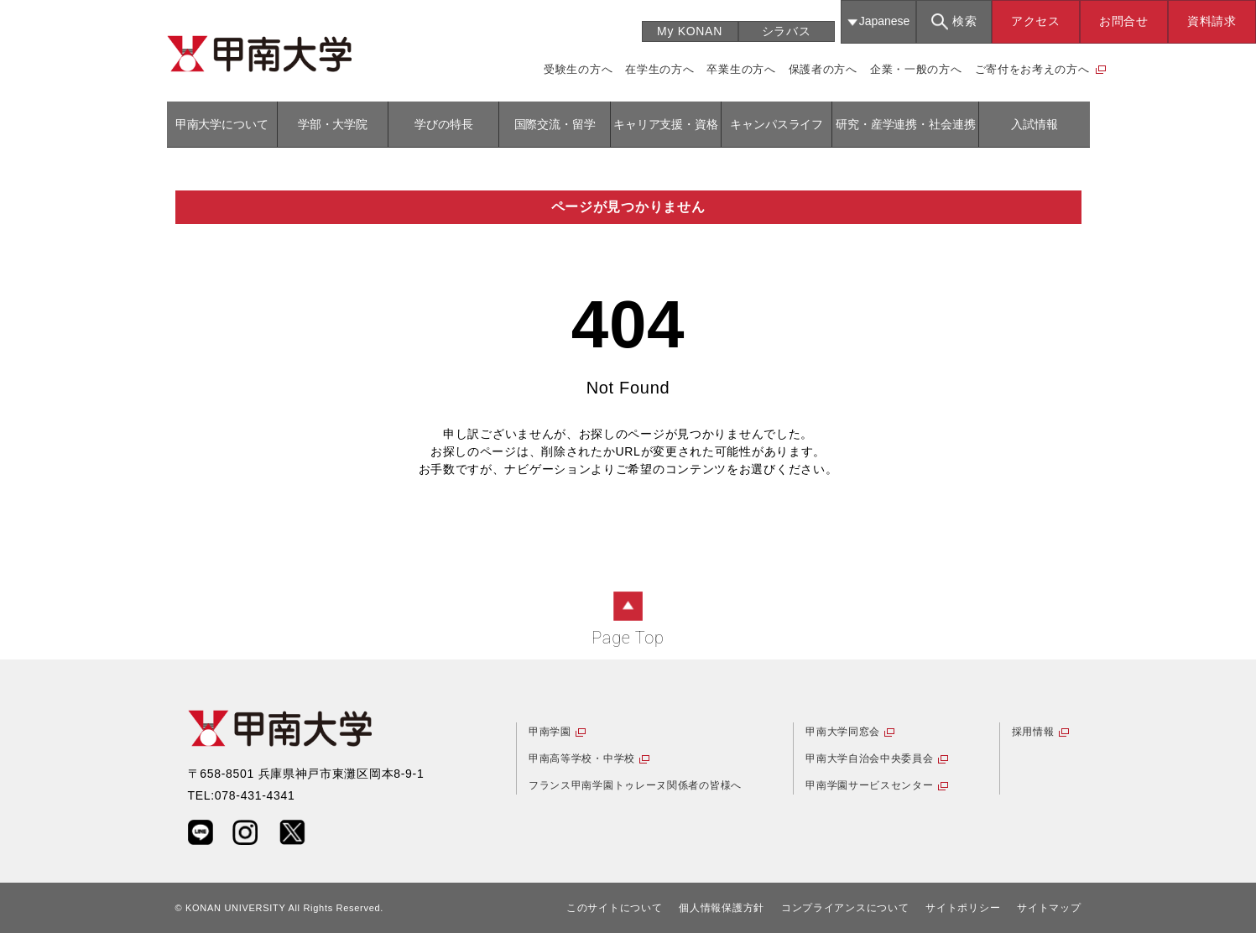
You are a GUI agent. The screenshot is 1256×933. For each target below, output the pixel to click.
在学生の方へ (659, 69)
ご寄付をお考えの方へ (1032, 69)
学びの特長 (443, 124)
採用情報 (1033, 732)
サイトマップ (1049, 908)
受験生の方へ (578, 69)
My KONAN (689, 31)
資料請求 (1212, 21)
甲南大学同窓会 (842, 732)
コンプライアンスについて (845, 908)
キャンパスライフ (776, 124)
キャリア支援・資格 (665, 124)
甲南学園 (550, 732)
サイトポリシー (962, 908)
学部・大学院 (332, 124)
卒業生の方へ (740, 69)
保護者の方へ (823, 69)
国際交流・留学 (555, 124)
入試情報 (1034, 124)
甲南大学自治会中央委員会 (869, 758)
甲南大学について (221, 124)
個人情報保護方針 (721, 908)
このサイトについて (614, 908)
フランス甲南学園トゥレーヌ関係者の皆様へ (635, 785)
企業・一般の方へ (916, 69)
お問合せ (1124, 21)
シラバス (786, 31)
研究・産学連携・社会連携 (905, 124)
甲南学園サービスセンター (869, 785)
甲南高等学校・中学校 (582, 758)
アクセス (1036, 21)
